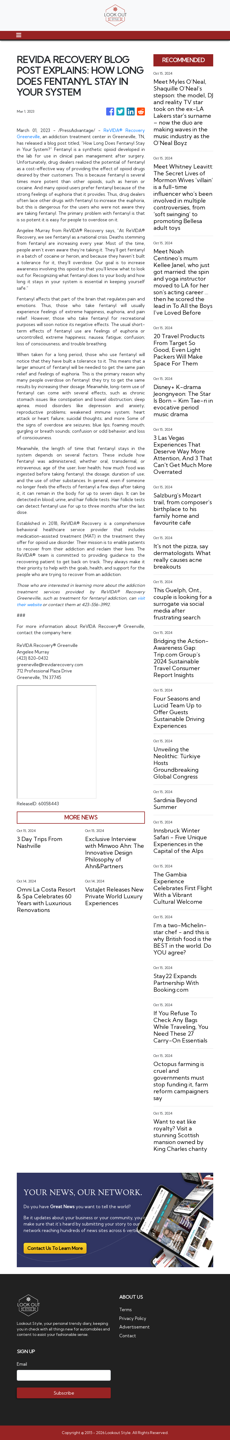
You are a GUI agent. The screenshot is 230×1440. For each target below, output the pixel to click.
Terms (125, 1309)
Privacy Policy (132, 1318)
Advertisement (134, 1327)
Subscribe (64, 1393)
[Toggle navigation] (19, 35)
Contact (127, 1335)
